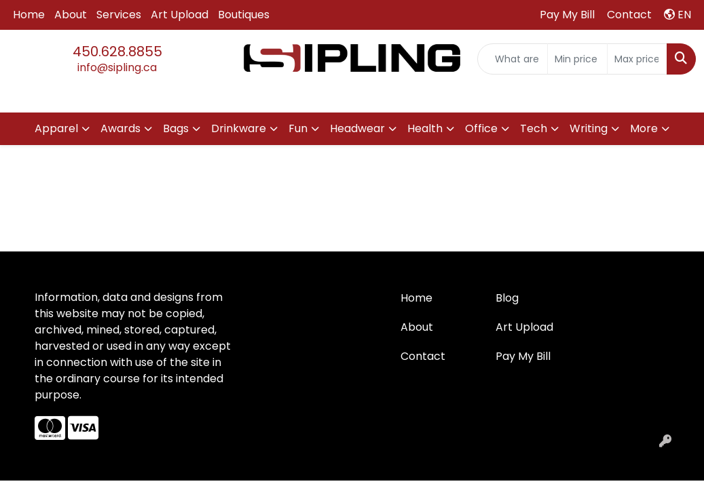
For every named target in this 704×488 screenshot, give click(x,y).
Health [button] (425, 128)
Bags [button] (176, 128)
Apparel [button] (56, 128)
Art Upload (179, 14)
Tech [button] (533, 128)
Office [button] (481, 128)
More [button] (644, 128)
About (70, 14)
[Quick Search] (512, 59)
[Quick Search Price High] (637, 59)
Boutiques (244, 14)
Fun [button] (298, 128)
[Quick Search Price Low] (577, 59)
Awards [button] (120, 128)
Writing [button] (589, 128)
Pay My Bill (523, 356)
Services (118, 14)
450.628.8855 (117, 51)
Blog (507, 298)
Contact (423, 356)
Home (29, 14)
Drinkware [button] (238, 128)
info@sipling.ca (117, 67)
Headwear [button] (357, 128)
